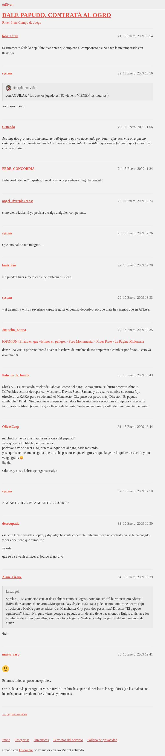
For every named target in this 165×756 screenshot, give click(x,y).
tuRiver (7, 4)
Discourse (26, 750)
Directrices (41, 740)
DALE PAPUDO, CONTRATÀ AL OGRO (56, 15)
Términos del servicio (68, 740)
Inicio (6, 740)
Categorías (22, 740)
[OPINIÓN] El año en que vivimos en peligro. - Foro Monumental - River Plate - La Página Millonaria (73, 341)
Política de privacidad (102, 740)
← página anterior (14, 714)
